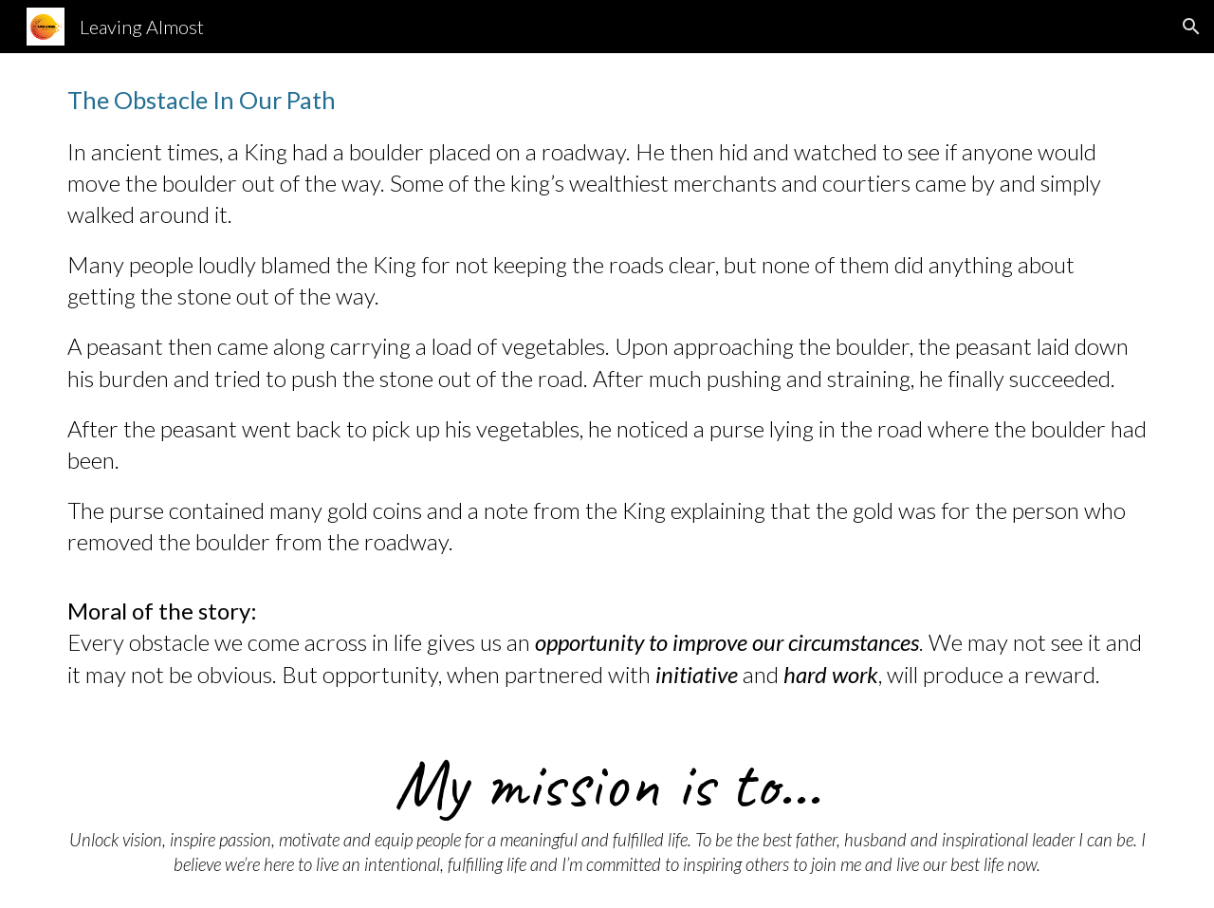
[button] (1191, 26)
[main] (607, 386)
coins (397, 510)
